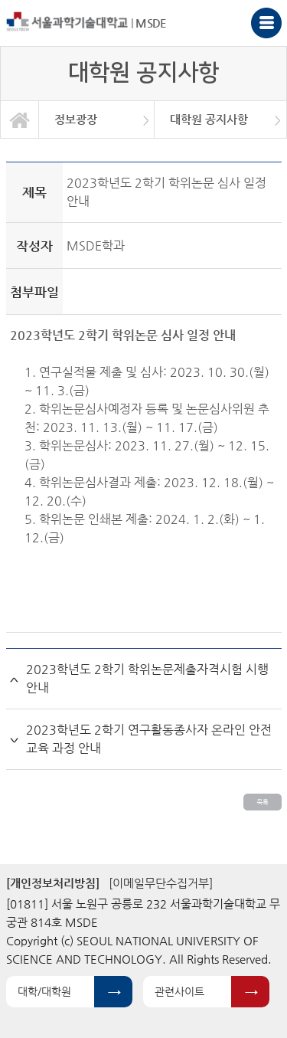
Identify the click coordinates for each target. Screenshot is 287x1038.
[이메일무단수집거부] (161, 882)
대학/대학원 (44, 991)
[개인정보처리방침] (52, 882)
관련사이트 (179, 991)
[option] (97, 119)
